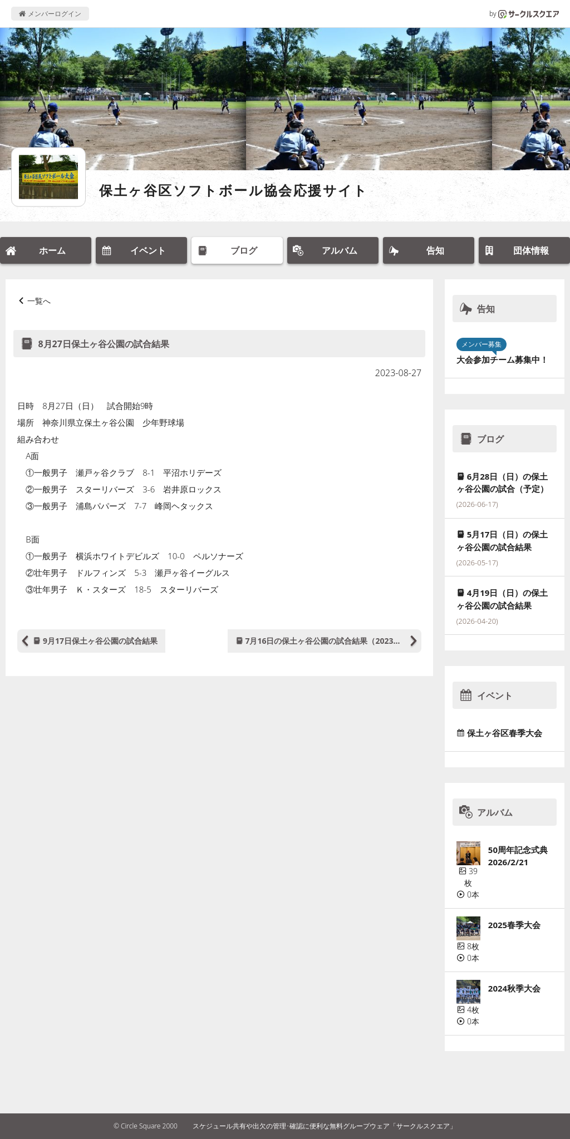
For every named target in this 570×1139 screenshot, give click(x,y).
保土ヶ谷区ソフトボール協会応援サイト (233, 190)
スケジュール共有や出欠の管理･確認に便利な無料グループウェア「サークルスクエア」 (324, 1126)
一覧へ (39, 300)
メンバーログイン (50, 13)
